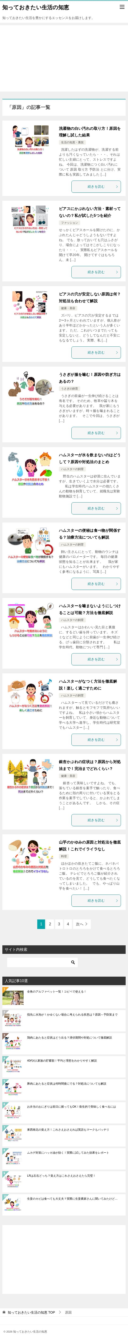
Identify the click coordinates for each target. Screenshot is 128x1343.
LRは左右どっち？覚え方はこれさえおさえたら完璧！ (61, 1175)
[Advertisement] (64, 58)
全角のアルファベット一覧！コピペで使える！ (57, 991)
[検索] (42, 962)
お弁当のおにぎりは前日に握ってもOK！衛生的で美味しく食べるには (71, 1106)
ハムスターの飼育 (72, 469)
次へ (79, 924)
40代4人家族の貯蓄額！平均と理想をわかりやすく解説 (62, 1060)
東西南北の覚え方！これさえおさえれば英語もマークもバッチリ (68, 1129)
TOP (31, 1312)
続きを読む (103, 186)
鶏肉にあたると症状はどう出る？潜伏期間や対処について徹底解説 (69, 1037)
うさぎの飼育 (69, 388)
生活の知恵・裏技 (72, 142)
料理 (64, 856)
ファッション (69, 222)
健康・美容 (68, 308)
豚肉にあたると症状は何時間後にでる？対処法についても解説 (66, 1083)
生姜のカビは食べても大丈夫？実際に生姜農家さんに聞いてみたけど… (72, 1198)
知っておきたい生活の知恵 (35, 7)
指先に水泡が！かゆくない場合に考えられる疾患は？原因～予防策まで (72, 1014)
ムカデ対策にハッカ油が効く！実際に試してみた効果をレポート (68, 1152)
